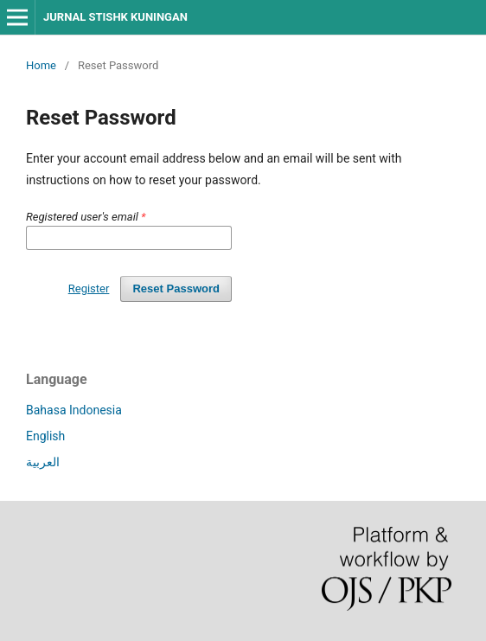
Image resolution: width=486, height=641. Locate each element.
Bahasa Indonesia (74, 410)
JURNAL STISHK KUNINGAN (115, 16)
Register (89, 288)
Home (41, 65)
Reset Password (176, 288)
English (45, 436)
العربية (43, 462)
